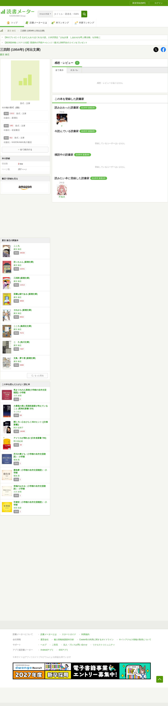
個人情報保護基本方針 (64, 640)
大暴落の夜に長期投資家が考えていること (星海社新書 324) (31, 407)
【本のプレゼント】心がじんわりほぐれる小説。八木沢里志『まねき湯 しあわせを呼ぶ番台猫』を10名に (52, 37)
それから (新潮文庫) (22, 310)
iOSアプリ (63, 650)
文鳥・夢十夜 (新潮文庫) (24, 358)
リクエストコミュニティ (104, 645)
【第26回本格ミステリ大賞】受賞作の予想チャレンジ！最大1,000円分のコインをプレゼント (45, 42)
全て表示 (59, 70)
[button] (84, 14)
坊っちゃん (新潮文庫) (23, 262)
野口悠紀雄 (18, 441)
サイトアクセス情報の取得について (135, 640)
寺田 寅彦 (17, 508)
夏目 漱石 (11, 31)
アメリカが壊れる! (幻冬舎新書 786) (30, 438)
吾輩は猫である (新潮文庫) (25, 294)
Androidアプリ (46, 650)
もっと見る (37, 375)
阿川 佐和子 (18, 428)
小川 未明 (17, 396)
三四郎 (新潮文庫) (21, 278)
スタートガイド (69, 634)
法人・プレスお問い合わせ (75, 645)
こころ (17, 246)
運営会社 (44, 640)
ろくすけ (17, 412)
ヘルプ (43, 645)
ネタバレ (74, 70)
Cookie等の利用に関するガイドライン (96, 640)
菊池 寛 (17, 460)
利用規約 (85, 634)
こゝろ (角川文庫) (21, 342)
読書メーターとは (48, 634)
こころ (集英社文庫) (22, 326)
